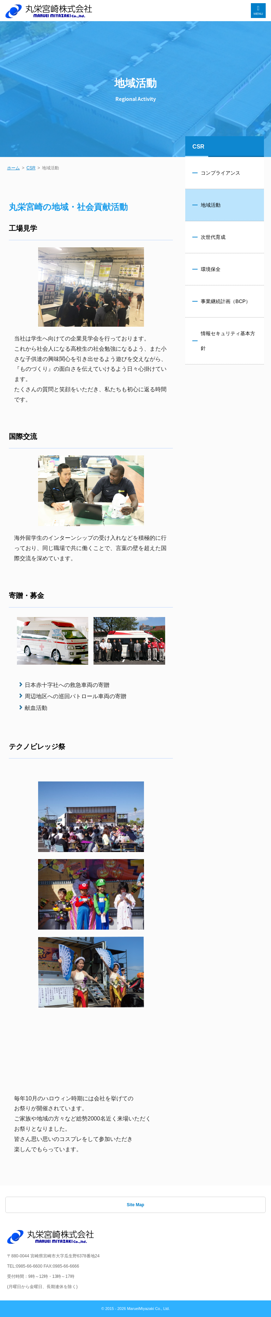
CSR (30, 167)
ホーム (13, 167)
